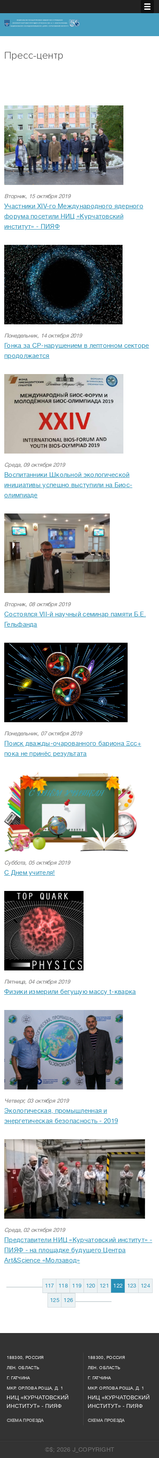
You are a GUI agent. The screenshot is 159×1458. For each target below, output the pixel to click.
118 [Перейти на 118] (63, 1285)
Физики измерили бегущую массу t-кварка (70, 992)
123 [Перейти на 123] (132, 1285)
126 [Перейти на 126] (68, 1300)
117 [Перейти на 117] (49, 1285)
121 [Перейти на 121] (104, 1285)
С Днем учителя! (29, 873)
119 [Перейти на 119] (76, 1285)
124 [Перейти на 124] (145, 1285)
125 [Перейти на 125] (54, 1300)
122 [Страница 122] (118, 1285)
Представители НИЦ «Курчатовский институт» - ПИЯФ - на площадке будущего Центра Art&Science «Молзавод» (78, 1250)
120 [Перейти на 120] (90, 1285)
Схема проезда (25, 1420)
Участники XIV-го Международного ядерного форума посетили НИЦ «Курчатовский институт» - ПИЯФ (73, 216)
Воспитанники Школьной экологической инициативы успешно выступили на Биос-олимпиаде (68, 485)
